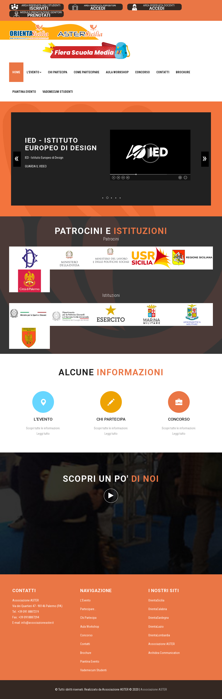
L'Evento (85, 600)
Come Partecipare (86, 72)
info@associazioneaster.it (37, 622)
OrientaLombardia (159, 635)
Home (16, 72)
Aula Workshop (117, 72)
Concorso (142, 72)
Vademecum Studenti (57, 91)
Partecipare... (88, 609)
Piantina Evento (24, 91)
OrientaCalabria (157, 609)
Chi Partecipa (57, 72)
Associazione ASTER (161, 644)
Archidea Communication (164, 653)
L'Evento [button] (34, 72)
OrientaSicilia (156, 600)
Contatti (162, 72)
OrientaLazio (156, 626)
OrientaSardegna (158, 617)
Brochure (183, 72)
